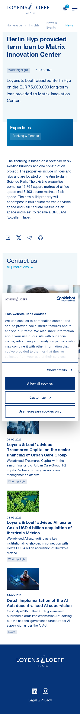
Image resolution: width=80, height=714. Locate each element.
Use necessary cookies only (40, 411)
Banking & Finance (26, 136)
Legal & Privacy (40, 700)
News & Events (52, 25)
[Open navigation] (74, 8)
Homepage (14, 25)
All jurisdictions (20, 267)
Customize (40, 397)
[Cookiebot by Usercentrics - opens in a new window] (57, 299)
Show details (57, 370)
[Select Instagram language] (45, 691)
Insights (34, 25)
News (69, 25)
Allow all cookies (40, 383)
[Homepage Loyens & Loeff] (28, 8)
